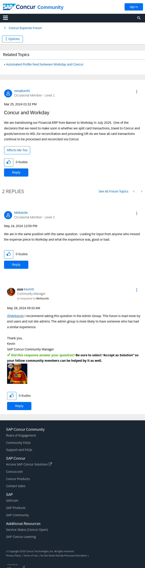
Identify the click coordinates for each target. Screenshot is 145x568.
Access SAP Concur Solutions (29, 464)
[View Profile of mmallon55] (22, 91)
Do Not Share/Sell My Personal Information (63, 555)
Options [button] (14, 39)
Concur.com (14, 471)
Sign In (134, 6)
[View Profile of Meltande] (21, 212)
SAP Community (17, 515)
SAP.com (12, 500)
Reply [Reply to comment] (16, 264)
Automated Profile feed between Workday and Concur (44, 64)
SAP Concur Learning (21, 536)
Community (50, 7)
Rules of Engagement (21, 435)
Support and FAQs (19, 450)
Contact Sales (15, 486)
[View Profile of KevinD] (29, 289)
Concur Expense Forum (25, 28)
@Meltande (15, 316)
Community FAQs (18, 442)
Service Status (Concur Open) (27, 529)
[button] (136, 91)
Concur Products (18, 479)
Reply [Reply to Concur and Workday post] (16, 172)
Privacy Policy (13, 555)
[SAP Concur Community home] (19, 7)
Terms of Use (30, 555)
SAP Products (15, 508)
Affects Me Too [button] (17, 150)
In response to (33, 298)
